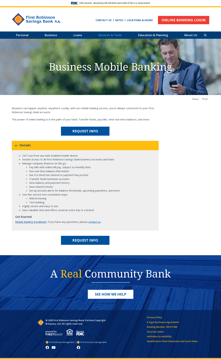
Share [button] (195, 99)
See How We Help (110, 294)
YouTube (54, 347)
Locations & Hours (140, 20)
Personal (22, 35)
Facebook (47, 347)
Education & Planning (153, 35)
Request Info (85, 131)
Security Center (155, 331)
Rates (119, 20)
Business (51, 35)
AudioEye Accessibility (159, 336)
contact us (94, 222)
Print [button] (205, 99)
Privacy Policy (154, 317)
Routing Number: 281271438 (162, 326)
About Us (190, 35)
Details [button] (25, 145)
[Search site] (205, 35)
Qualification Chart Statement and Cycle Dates (172, 341)
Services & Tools (110, 35)
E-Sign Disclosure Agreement (163, 322)
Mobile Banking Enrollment (31, 222)
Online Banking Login (184, 20)
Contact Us (104, 20)
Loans (77, 35)
